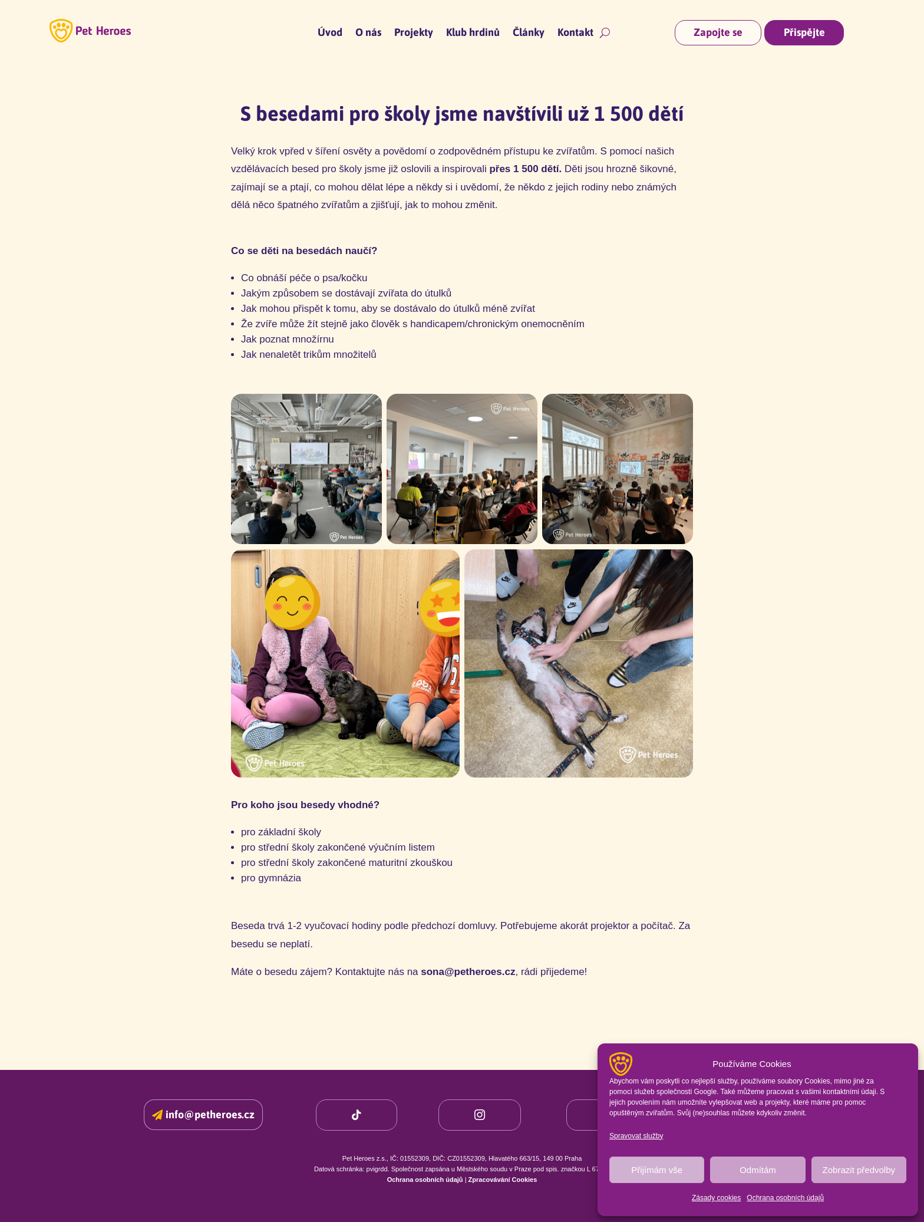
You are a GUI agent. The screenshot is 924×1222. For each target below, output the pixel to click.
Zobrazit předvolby (859, 1170)
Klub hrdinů (473, 33)
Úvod (330, 33)
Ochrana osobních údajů (785, 1198)
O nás (368, 33)
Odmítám (758, 1170)
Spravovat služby (636, 1136)
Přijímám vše (656, 1170)
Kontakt (575, 33)
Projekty (413, 33)
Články (528, 33)
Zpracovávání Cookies (502, 1179)
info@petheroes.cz (210, 1114)
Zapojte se (718, 32)
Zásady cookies (716, 1198)
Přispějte (804, 32)
